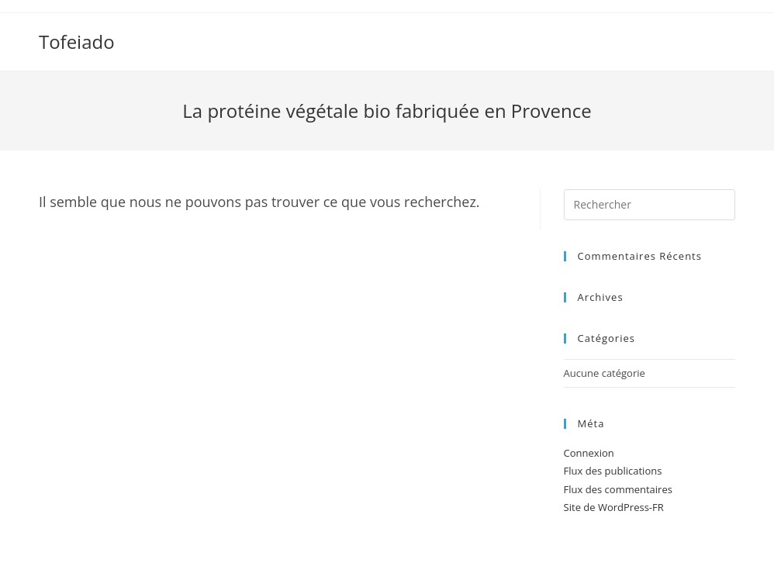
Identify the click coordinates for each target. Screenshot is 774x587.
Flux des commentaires (618, 489)
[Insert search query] (649, 204)
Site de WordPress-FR (614, 507)
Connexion (589, 453)
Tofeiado (77, 41)
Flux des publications (613, 471)
